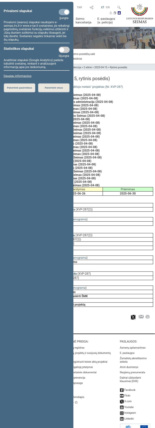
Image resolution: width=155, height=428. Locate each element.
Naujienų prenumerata (132, 362)
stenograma (78, 216)
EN (108, 7)
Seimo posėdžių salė (83, 54)
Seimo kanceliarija (83, 20)
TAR (79, 7)
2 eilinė (88, 67)
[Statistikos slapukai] (64, 50)
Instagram (130, 402)
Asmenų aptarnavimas (133, 337)
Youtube (129, 396)
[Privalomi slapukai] (64, 12)
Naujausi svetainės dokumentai (79, 362)
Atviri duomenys (129, 356)
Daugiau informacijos (17, 76)
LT (102, 7)
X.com (128, 391)
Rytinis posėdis (118, 67)
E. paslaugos (127, 342)
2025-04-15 (100, 67)
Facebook (129, 379)
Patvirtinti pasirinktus (19, 87)
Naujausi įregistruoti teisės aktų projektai (84, 351)
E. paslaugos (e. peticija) (106, 20)
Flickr (127, 385)
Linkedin (129, 408)
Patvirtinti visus (54, 87)
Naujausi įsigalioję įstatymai (77, 356)
